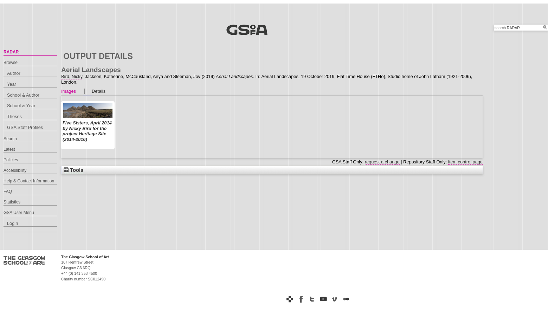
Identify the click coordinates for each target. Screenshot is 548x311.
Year (11, 84)
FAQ (8, 191)
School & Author (23, 95)
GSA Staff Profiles (25, 127)
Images (68, 91)
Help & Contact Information (29, 181)
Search (10, 138)
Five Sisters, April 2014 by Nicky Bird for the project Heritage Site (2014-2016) (87, 131)
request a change (382, 161)
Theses (14, 116)
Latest (9, 149)
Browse (11, 62)
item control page (465, 161)
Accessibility (15, 170)
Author (13, 73)
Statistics (12, 202)
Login (12, 223)
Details (98, 91)
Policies (11, 159)
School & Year (21, 105)
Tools (73, 170)
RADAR (11, 52)
